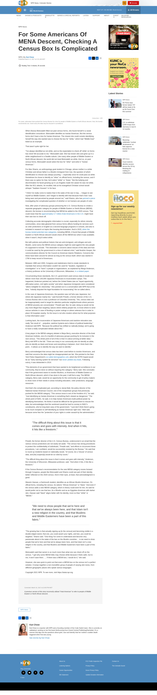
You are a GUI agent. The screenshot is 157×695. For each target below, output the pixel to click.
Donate (135, 5)
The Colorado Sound (118, 670)
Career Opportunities (65, 675)
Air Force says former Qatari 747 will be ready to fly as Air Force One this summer (129, 111)
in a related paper (82, 276)
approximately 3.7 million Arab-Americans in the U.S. (62, 218)
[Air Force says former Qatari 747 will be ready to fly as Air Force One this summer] (115, 108)
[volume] (25, 14)
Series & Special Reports (68, 20)
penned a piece (89, 203)
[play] (19, 14)
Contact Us (115, 666)
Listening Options (64, 670)
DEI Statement (63, 679)
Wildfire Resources (126, 20)
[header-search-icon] (125, 5)
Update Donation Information (95, 679)
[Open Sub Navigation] (18, 23)
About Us (62, 666)
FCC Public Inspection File (94, 666)
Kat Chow (30, 62)
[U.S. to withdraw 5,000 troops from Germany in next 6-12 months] (115, 127)
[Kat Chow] (22, 634)
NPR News (22, 31)
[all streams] (133, 15)
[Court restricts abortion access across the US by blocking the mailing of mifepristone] (115, 167)
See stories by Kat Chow (39, 642)
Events (116, 20)
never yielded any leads (71, 364)
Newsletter (50, 20)
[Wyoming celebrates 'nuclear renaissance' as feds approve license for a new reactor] (115, 145)
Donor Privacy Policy (92, 675)
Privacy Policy (90, 670)
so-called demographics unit (57, 362)
